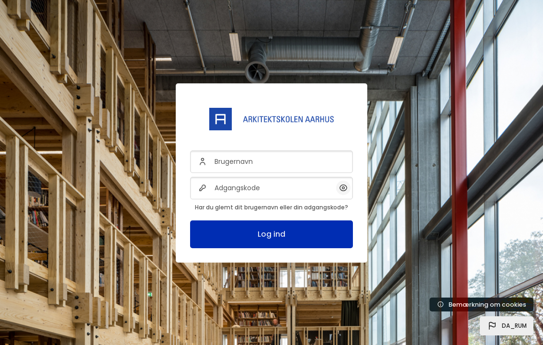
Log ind (271, 234)
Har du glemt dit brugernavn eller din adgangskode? (271, 207)
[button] (506, 325)
